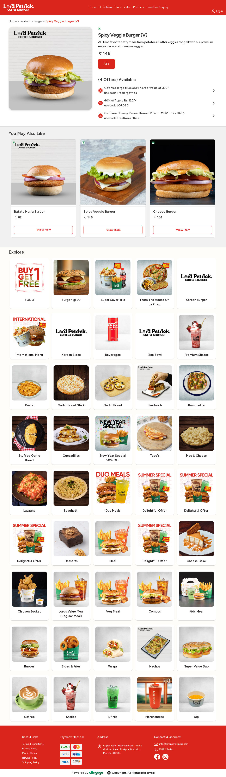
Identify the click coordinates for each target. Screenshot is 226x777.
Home (13, 21)
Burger (38, 21)
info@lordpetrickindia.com (171, 743)
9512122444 (163, 749)
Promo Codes (29, 753)
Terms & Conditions (32, 743)
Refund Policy (29, 757)
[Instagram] (165, 757)
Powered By (87, 773)
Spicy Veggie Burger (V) (62, 21)
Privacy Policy (29, 748)
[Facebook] (157, 757)
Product (25, 21)
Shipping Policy (30, 762)
